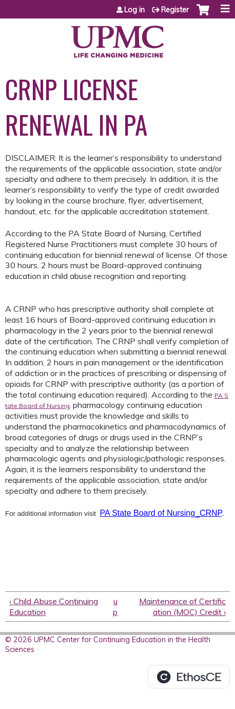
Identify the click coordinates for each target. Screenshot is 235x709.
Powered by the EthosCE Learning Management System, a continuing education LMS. (189, 676)
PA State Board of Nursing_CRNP (161, 513)
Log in (134, 9)
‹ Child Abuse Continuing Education (53, 606)
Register (175, 9)
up (115, 606)
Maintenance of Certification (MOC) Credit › (182, 606)
